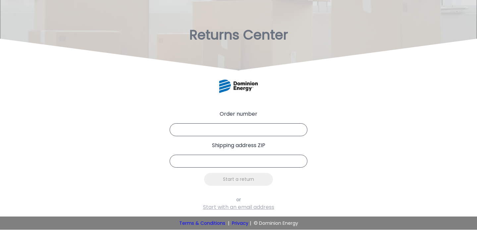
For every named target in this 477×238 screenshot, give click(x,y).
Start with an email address (238, 207)
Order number (238, 114)
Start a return (238, 179)
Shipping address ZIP (238, 145)
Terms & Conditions (202, 223)
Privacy (240, 223)
